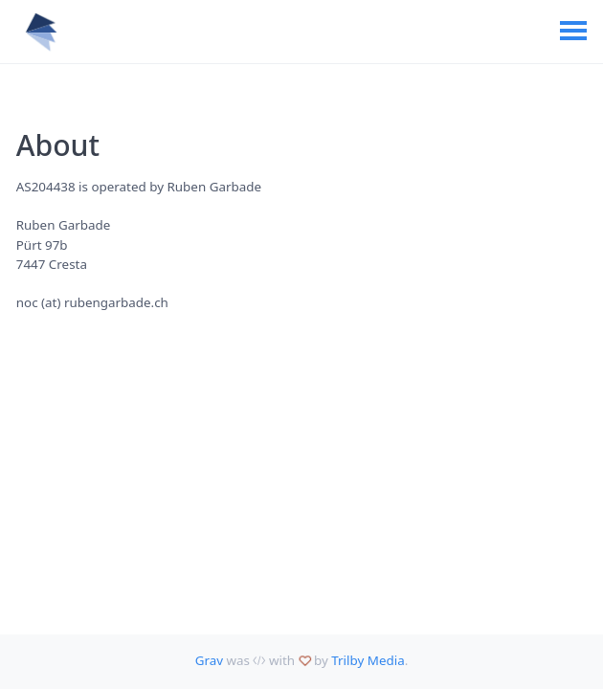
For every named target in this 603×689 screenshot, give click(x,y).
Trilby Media (367, 660)
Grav (209, 660)
